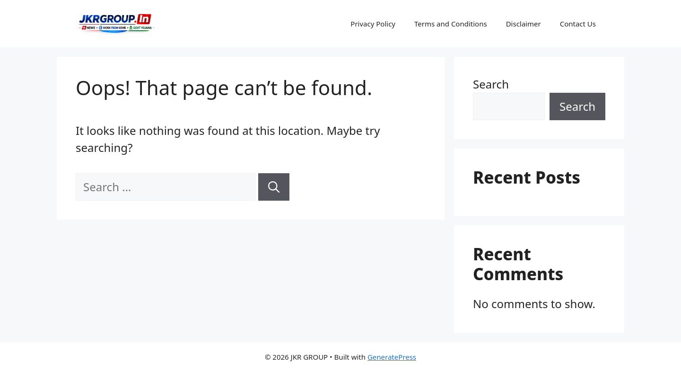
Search (491, 84)
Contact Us (578, 23)
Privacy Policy (372, 23)
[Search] (273, 187)
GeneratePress (391, 357)
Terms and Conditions (450, 23)
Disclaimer (523, 23)
